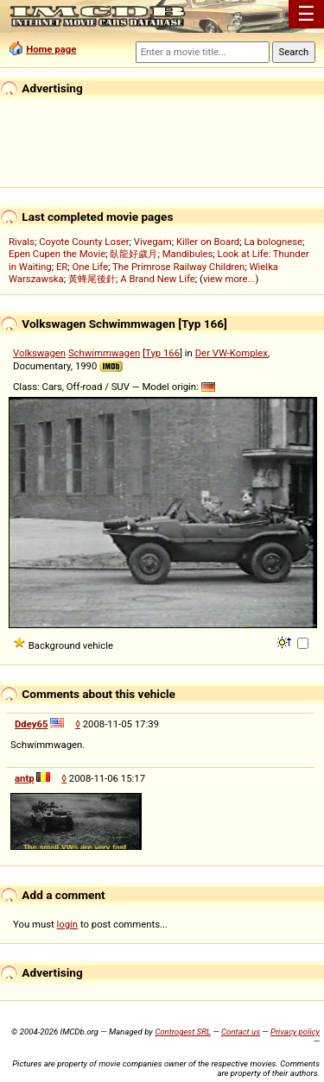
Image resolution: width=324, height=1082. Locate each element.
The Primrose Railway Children (178, 267)
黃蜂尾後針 (92, 279)
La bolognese (273, 242)
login (68, 924)
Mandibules (187, 254)
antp (25, 778)
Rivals (22, 242)
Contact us (240, 1031)
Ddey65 (31, 724)
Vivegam (153, 242)
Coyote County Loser (84, 242)
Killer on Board (207, 242)
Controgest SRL (183, 1031)
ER (61, 267)
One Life (91, 267)
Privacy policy (295, 1031)
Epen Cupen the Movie (57, 254)
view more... (229, 279)
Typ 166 (162, 353)
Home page (51, 49)
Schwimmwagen (104, 353)
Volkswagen (39, 353)
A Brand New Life (157, 279)
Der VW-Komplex (231, 353)
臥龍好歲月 (133, 254)
